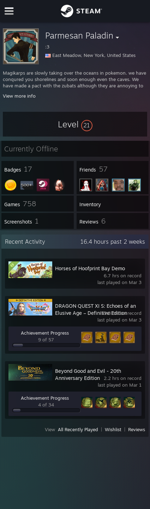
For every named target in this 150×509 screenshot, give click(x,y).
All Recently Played (78, 429)
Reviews (136, 429)
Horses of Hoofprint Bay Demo (90, 268)
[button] (75, 124)
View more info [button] (19, 96)
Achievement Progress (45, 333)
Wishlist (113, 429)
